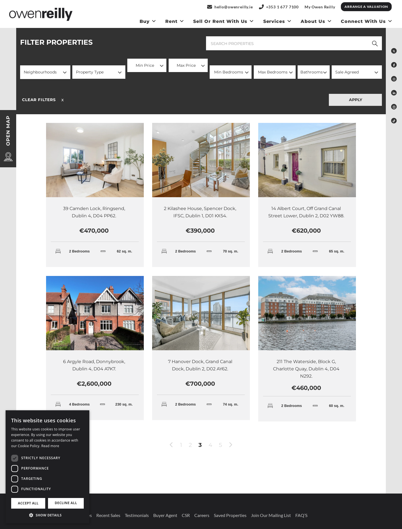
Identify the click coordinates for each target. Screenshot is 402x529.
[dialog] (47, 466)
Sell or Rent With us (220, 21)
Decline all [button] (66, 503)
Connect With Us (363, 21)
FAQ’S (301, 515)
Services (274, 21)
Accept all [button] (28, 503)
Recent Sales (108, 515)
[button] (45, 72)
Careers (201, 515)
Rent (171, 21)
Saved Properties (230, 515)
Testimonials (137, 515)
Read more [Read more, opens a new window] (50, 446)
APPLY (355, 99)
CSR (186, 515)
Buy (145, 21)
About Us (313, 21)
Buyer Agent (165, 515)
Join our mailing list (271, 515)
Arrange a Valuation (366, 6)
